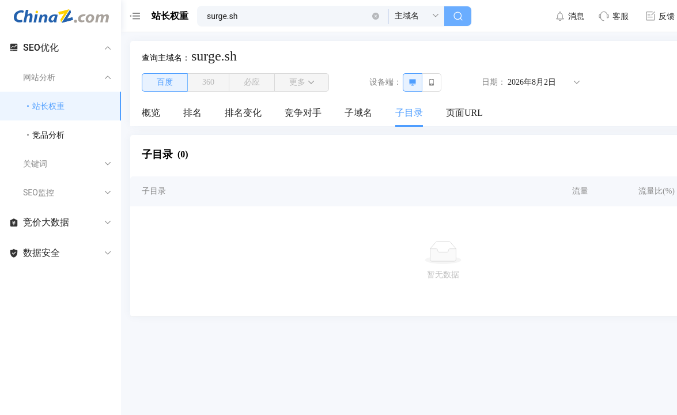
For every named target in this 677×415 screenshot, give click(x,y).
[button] (375, 16)
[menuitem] (151, 113)
